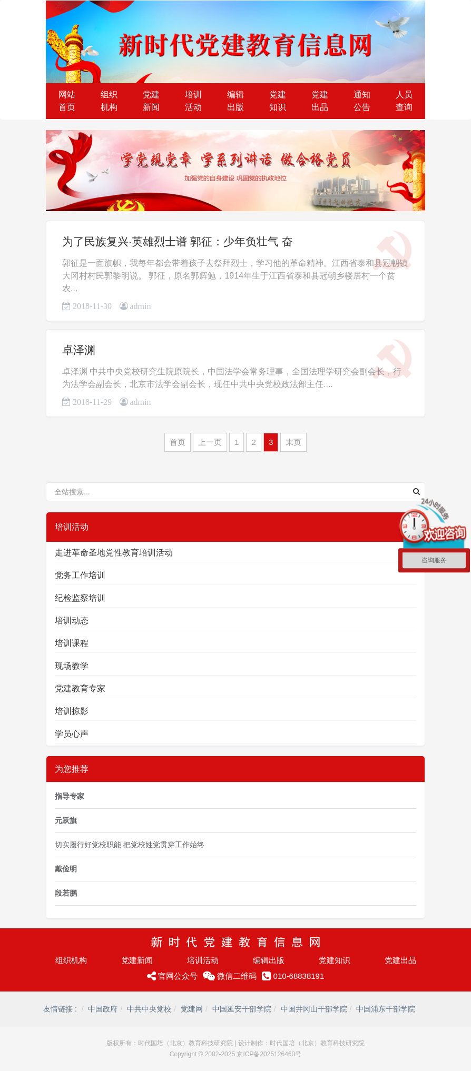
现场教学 (72, 665)
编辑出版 (268, 960)
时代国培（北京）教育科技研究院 (185, 1043)
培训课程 (72, 643)
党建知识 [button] (277, 101)
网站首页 (66, 101)
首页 (177, 442)
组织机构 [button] (109, 101)
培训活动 (203, 960)
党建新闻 (137, 960)
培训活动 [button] (193, 101)
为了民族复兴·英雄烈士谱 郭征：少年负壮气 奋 (177, 241)
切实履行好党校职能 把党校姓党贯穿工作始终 (129, 844)
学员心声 (72, 733)
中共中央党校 (149, 1009)
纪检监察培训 (80, 597)
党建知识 (334, 960)
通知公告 (362, 101)
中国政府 (102, 1009)
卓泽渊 (78, 350)
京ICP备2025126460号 (269, 1054)
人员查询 (404, 101)
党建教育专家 (80, 688)
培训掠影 (72, 711)
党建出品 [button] (319, 101)
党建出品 (400, 960)
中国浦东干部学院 (385, 1009)
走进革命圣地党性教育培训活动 (114, 552)
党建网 (192, 1009)
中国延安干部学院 (241, 1009)
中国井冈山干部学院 (314, 1009)
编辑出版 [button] (235, 101)
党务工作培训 (80, 575)
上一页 (210, 442)
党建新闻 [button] (151, 101)
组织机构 (71, 960)
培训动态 (72, 620)
